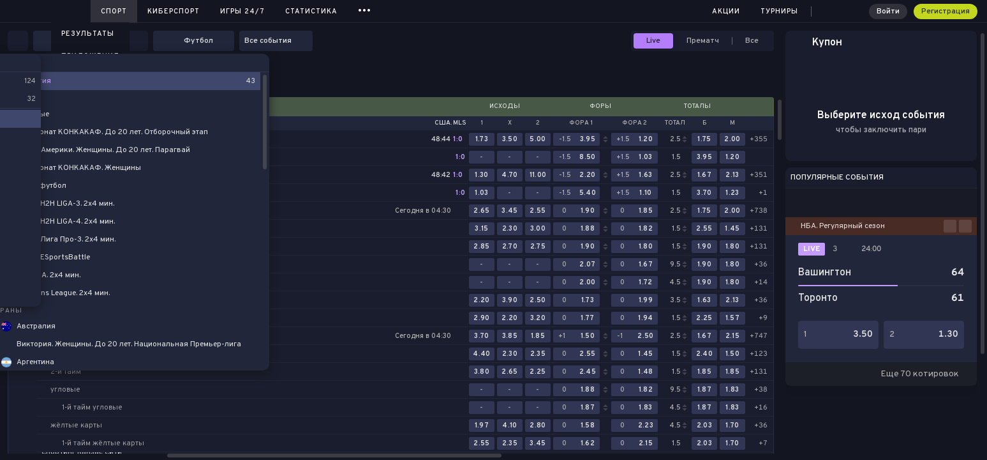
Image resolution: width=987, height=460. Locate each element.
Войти (888, 11)
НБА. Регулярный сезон (843, 226)
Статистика (311, 11)
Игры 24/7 (242, 11)
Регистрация (945, 11)
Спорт (114, 11)
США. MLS (450, 123)
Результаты (87, 33)
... (364, 9)
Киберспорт (173, 11)
